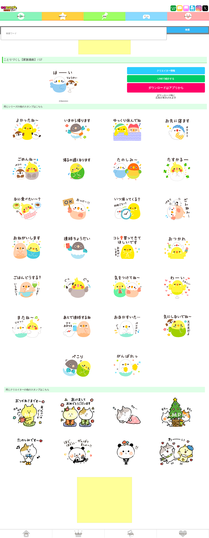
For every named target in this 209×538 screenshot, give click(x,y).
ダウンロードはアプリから (166, 87)
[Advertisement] (104, 46)
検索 (187, 29)
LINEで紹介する (166, 78)
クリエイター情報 (166, 70)
